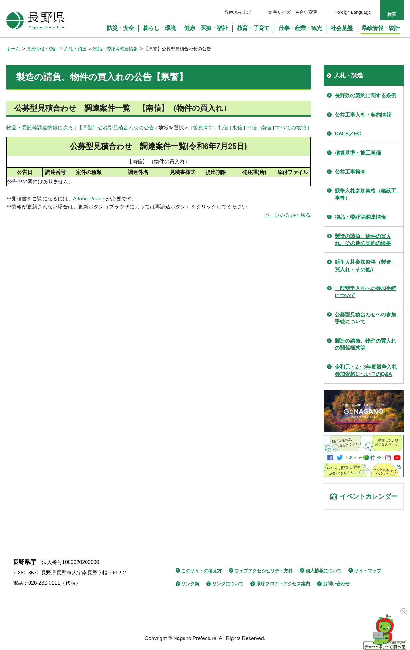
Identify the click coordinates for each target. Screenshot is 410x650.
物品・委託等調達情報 (115, 48)
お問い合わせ (336, 584)
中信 (252, 127)
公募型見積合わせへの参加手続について (365, 318)
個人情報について (323, 571)
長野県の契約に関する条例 (365, 95)
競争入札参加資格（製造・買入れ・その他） (365, 265)
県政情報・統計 (42, 48)
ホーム (13, 48)
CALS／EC (348, 133)
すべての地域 (290, 127)
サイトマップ (367, 571)
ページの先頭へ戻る (288, 215)
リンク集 (190, 584)
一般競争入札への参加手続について (365, 292)
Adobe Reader (89, 198)
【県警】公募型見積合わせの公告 (115, 127)
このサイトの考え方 (201, 571)
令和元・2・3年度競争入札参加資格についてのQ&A (366, 370)
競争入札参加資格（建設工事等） (365, 194)
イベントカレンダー (369, 496)
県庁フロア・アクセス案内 (283, 584)
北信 (223, 127)
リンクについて (227, 584)
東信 (237, 127)
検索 (391, 14)
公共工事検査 (350, 172)
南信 (266, 127)
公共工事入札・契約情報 (363, 115)
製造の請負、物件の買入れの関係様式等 (365, 344)
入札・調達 (75, 48)
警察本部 (203, 127)
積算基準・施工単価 (358, 153)
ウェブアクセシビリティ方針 (263, 571)
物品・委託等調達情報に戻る (39, 127)
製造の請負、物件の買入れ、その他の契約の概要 (363, 239)
